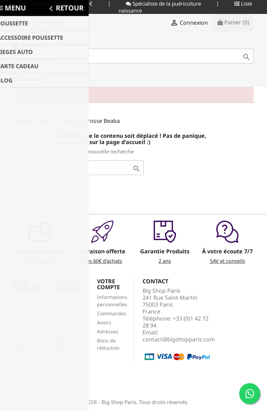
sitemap (64, 389)
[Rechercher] (154, 56)
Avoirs (104, 322)
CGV (60, 298)
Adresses (107, 331)
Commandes (111, 313)
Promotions (27, 331)
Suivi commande (39, 22)
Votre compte (108, 284)
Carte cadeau (29, 340)
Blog (19, 349)
